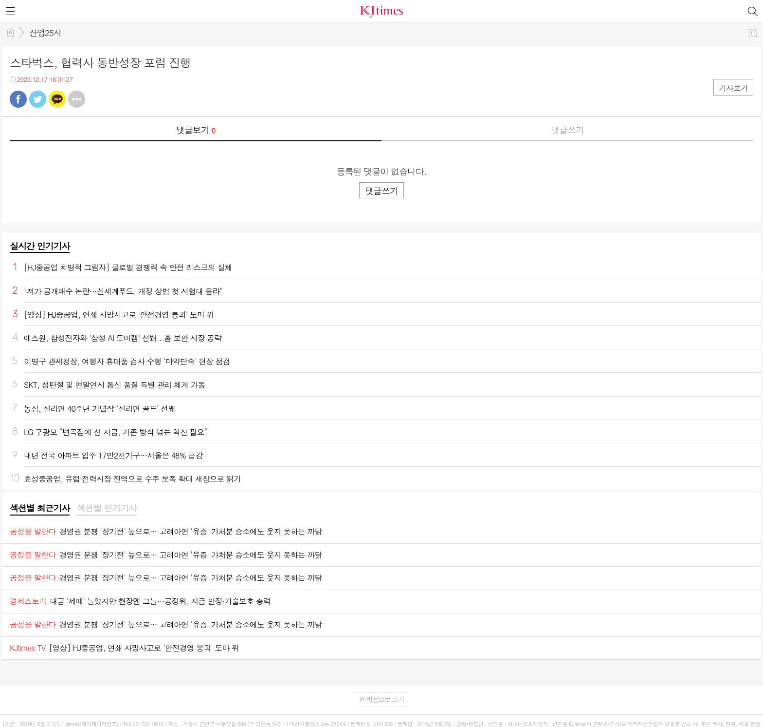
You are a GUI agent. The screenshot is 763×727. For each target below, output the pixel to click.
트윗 (37, 99)
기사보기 (733, 88)
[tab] (39, 508)
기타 (76, 99)
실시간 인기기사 (40, 246)
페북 (18, 99)
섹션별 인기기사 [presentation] (106, 508)
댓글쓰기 (567, 130)
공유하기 (753, 32)
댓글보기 (195, 130)
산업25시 (45, 32)
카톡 (57, 99)
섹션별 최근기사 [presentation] (40, 508)
